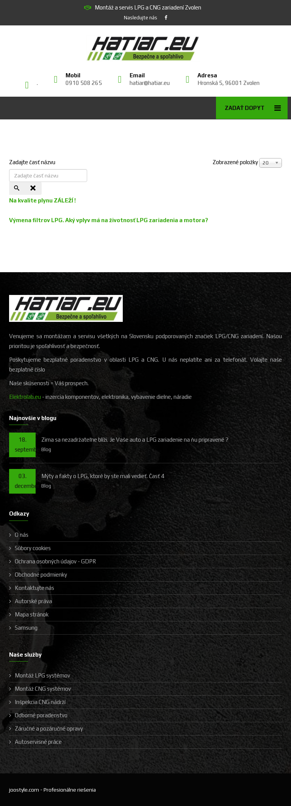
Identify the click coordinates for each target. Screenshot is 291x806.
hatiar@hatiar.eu (150, 83)
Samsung (26, 627)
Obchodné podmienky (41, 574)
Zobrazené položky (235, 162)
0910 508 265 (84, 83)
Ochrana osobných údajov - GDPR (55, 561)
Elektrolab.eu (25, 397)
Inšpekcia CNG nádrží (40, 702)
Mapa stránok (31, 614)
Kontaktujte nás (34, 588)
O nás (21, 535)
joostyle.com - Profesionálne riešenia (52, 790)
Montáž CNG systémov (43, 688)
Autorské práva (33, 601)
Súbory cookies (33, 548)
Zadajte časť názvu (32, 162)
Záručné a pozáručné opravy (49, 728)
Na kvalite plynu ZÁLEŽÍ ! (42, 200)
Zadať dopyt (244, 108)
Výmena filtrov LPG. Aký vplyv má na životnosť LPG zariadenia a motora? (108, 220)
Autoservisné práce (38, 742)
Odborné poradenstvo (41, 715)
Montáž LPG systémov (42, 675)
